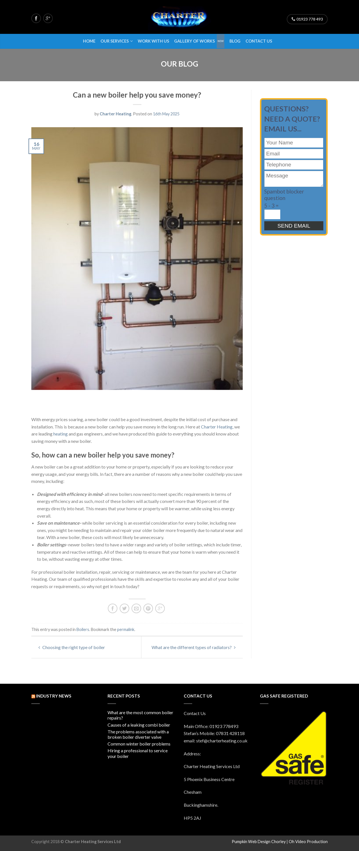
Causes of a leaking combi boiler (139, 724)
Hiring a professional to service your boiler (138, 753)
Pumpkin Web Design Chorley (259, 841)
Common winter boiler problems (139, 743)
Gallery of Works (194, 41)
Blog (234, 41)
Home (89, 41)
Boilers (82, 629)
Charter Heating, (217, 426)
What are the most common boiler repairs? (140, 715)
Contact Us (259, 41)
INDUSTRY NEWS (53, 695)
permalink (125, 629)
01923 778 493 (307, 19)
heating (60, 433)
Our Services (114, 41)
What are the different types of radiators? (194, 647)
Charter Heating (115, 113)
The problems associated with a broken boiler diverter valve (138, 734)
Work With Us (153, 41)
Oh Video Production (308, 841)
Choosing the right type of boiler (71, 647)
